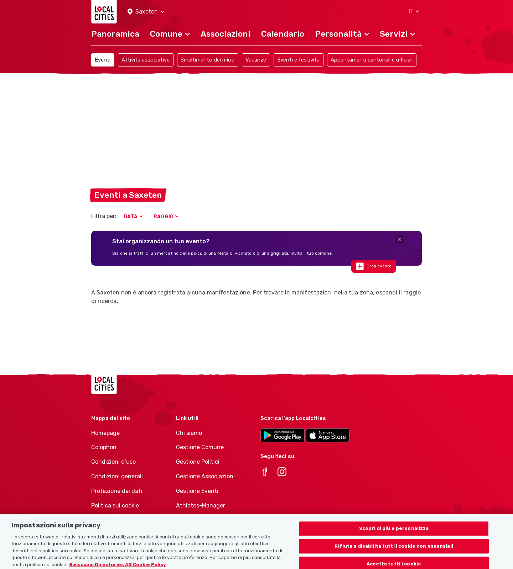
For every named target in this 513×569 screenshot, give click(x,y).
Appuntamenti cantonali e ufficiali (372, 60)
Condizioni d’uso (113, 461)
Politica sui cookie (115, 505)
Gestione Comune (200, 447)
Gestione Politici (197, 461)
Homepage (105, 433)
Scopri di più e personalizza (394, 532)
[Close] (399, 239)
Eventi (102, 60)
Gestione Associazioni (205, 476)
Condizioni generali (117, 476)
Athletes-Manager (200, 505)
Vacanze (255, 60)
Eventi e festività (298, 60)
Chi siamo (189, 433)
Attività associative (145, 60)
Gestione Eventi (197, 491)
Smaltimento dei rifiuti (207, 60)
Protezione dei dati (116, 491)
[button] (146, 12)
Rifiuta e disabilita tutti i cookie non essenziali (394, 550)
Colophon (103, 447)
